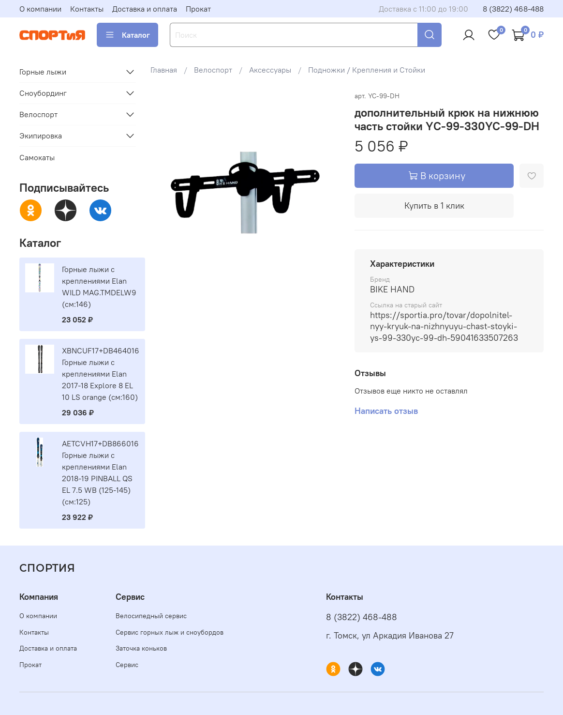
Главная (163, 70)
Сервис (127, 664)
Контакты (87, 9)
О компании (40, 9)
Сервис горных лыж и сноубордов (169, 632)
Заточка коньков (141, 648)
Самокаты (37, 157)
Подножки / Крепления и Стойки (366, 70)
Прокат (198, 9)
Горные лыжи (42, 71)
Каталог (127, 35)
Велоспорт (213, 70)
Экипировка (40, 135)
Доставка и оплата (144, 9)
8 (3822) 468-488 (513, 9)
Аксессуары (270, 70)
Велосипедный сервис (151, 615)
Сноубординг (43, 93)
